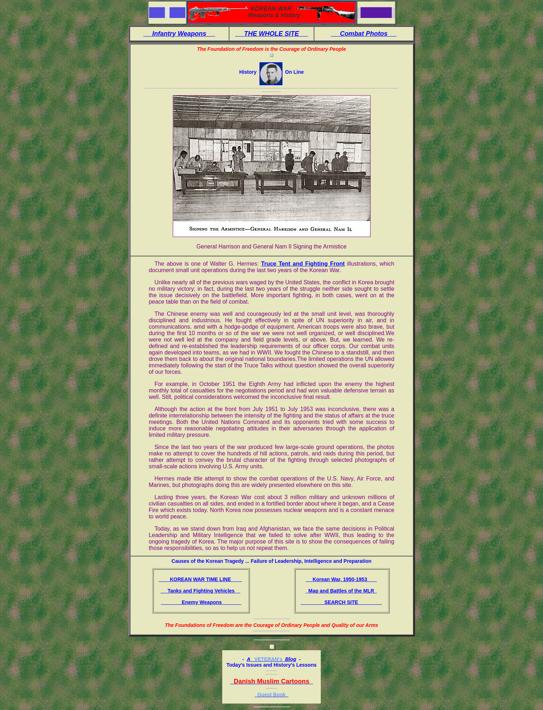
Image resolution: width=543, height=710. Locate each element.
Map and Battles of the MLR (341, 591)
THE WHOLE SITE (271, 33)
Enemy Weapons (201, 602)
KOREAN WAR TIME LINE (200, 579)
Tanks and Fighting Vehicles (200, 591)
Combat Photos (363, 33)
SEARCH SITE (341, 602)
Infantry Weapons (179, 33)
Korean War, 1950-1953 (341, 579)
